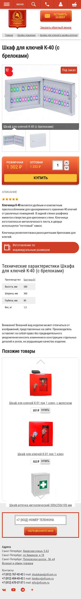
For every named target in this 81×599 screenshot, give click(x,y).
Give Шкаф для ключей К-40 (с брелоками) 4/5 (13, 198)
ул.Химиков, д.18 (33, 555)
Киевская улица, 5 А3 (36, 551)
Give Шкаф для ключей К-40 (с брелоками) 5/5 (17, 198)
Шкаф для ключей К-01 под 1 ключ (41, 454)
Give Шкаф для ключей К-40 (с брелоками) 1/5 (3, 198)
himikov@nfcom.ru (43, 578)
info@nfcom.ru (40, 582)
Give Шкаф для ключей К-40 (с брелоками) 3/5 (10, 198)
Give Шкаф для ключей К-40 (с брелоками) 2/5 (7, 198)
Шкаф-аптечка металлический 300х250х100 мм (40, 505)
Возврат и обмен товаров (17, 563)
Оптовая (36, 162)
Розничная (14, 162)
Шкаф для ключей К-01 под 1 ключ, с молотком (40, 403)
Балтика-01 (29, 279)
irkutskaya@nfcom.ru (44, 574)
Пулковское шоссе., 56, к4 (39, 559)
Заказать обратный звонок (55, 27)
